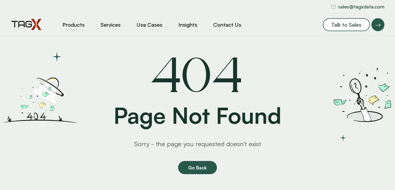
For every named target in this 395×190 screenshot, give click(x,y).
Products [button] (73, 24)
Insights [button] (187, 24)
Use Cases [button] (149, 24)
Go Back (197, 167)
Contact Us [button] (227, 24)
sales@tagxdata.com (361, 7)
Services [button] (111, 24)
